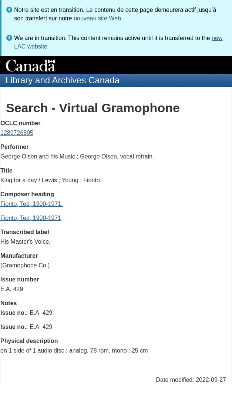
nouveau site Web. (98, 18)
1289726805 (16, 133)
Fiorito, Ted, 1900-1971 (30, 218)
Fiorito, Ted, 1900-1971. (31, 204)
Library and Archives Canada (63, 80)
